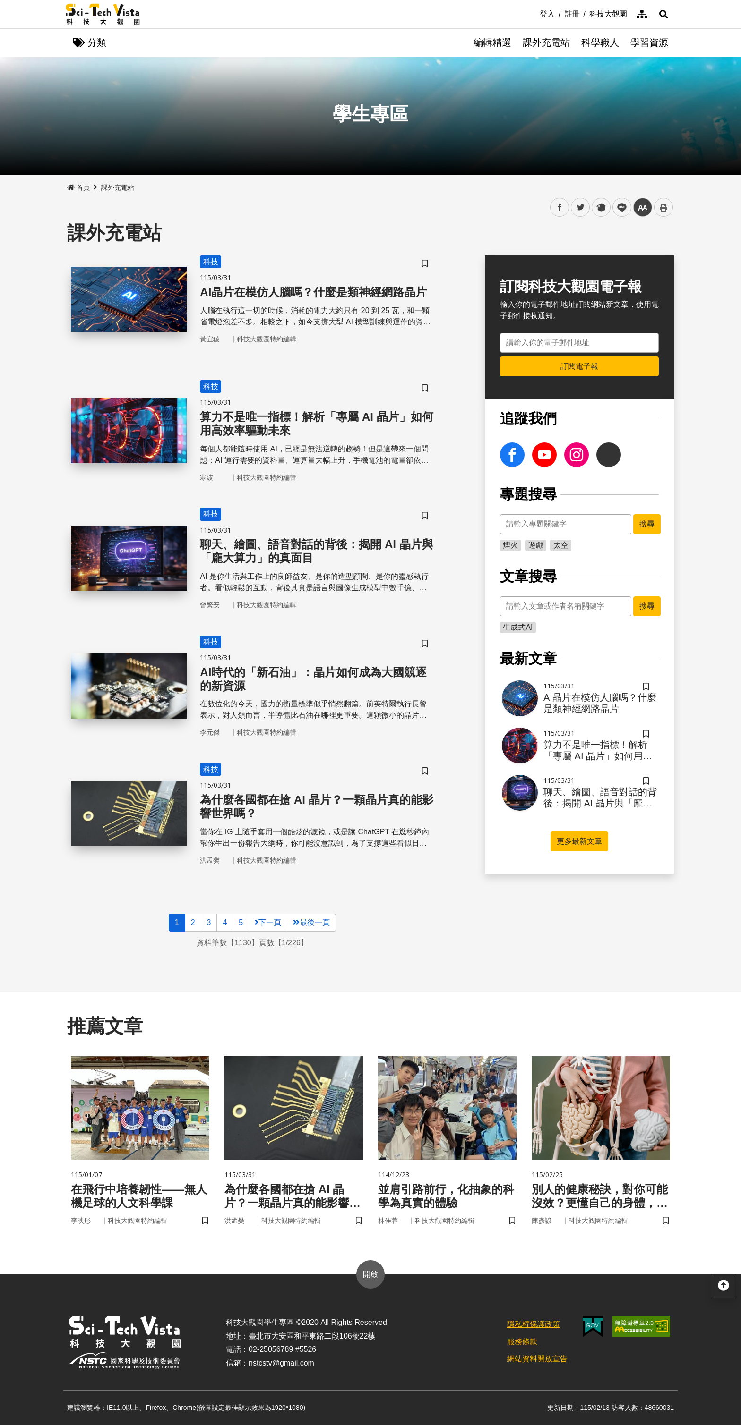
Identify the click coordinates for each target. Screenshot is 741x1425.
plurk (600, 208)
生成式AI (518, 627)
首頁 (78, 187)
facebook (560, 208)
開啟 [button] (370, 1274)
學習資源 (649, 42)
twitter (580, 208)
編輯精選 (492, 42)
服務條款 (522, 1342)
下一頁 (268, 922)
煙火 (510, 545)
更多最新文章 (579, 841)
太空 (561, 545)
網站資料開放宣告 (537, 1359)
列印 (663, 207)
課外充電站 (546, 42)
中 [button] (642, 208)
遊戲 (535, 545)
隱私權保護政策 (533, 1324)
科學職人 (600, 42)
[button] (663, 14)
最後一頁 (311, 922)
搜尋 (647, 524)
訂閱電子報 (579, 366)
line (619, 208)
